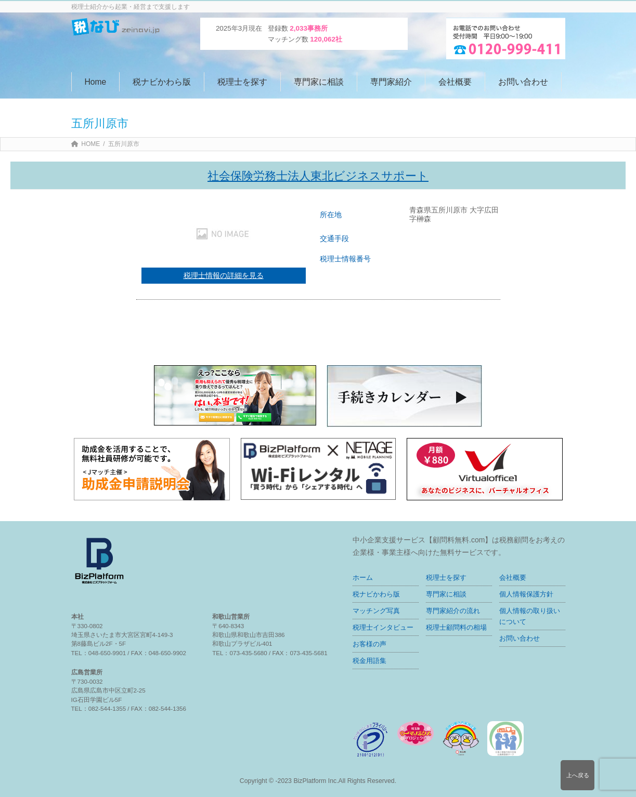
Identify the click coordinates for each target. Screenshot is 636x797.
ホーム (363, 577)
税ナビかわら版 (376, 594)
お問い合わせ (519, 638)
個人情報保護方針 (526, 594)
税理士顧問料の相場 (456, 627)
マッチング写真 (376, 611)
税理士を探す (446, 577)
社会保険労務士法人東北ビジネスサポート (318, 175)
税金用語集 (369, 661)
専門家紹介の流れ (453, 611)
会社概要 (512, 577)
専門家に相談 (446, 594)
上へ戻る (577, 775)
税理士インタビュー (383, 627)
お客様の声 (369, 644)
